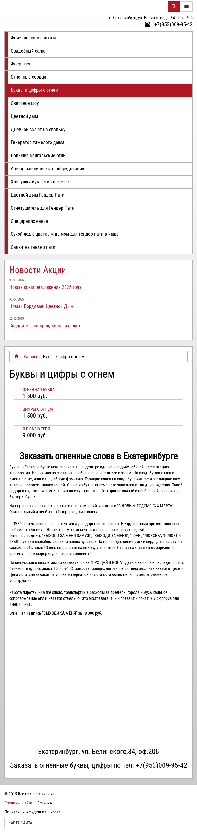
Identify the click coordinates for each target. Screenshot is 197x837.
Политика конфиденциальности (32, 812)
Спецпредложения (29, 221)
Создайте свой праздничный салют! (45, 326)
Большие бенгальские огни (38, 155)
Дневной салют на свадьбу (38, 129)
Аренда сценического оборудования (47, 168)
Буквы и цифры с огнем (34, 90)
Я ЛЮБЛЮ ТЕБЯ (36, 429)
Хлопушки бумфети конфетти (40, 182)
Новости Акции (37, 270)
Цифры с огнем (37, 409)
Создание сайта (18, 803)
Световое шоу (25, 103)
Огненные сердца (28, 77)
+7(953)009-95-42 (169, 24)
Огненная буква (38, 389)
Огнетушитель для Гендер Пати (42, 208)
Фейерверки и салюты (33, 38)
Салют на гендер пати (33, 247)
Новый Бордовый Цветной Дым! (42, 306)
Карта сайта (20, 823)
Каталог (31, 356)
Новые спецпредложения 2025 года (45, 287)
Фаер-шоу (20, 64)
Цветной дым (24, 116)
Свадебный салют (29, 51)
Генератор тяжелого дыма (38, 142)
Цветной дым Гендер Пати (38, 195)
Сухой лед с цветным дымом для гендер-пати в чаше (65, 234)
